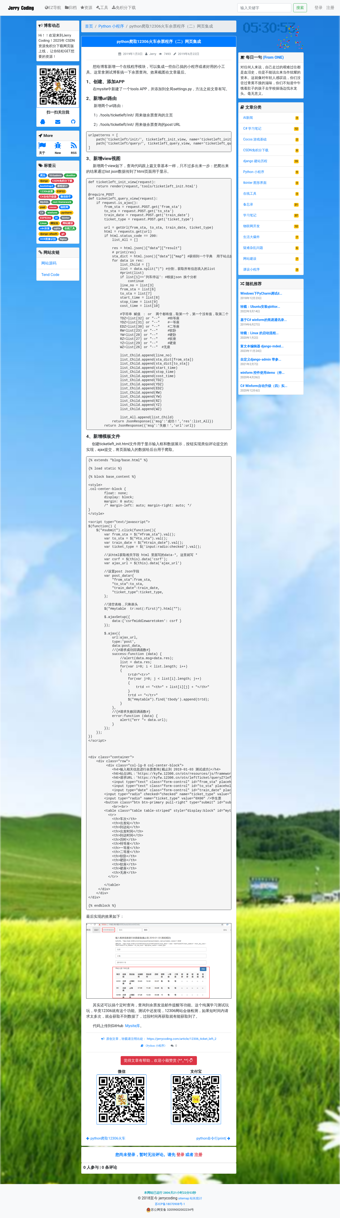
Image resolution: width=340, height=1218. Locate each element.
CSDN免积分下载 (255, 150)
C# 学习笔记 (252, 128)
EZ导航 (53, 7)
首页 (89, 26)
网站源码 (48, 263)
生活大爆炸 (251, 237)
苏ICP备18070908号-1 (170, 1204)
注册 (330, 7)
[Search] (264, 7)
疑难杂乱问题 (253, 248)
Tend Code (50, 274)
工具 (102, 7)
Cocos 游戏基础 (255, 139)
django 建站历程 (255, 161)
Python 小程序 (111, 26)
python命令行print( (213, 1138)
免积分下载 (124, 7)
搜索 (300, 7)
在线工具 (249, 193)
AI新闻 (248, 117)
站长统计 (196, 1198)
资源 (86, 7)
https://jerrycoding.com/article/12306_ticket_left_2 (181, 1039)
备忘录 (248, 204)
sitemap (183, 1198)
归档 (71, 7)
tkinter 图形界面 (255, 183)
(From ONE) (273, 57)
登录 (318, 7)
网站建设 (249, 258)
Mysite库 (132, 1026)
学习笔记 (249, 215)
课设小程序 (251, 269)
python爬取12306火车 (105, 1138)
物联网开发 (251, 226)
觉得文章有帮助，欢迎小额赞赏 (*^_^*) (158, 1060)
